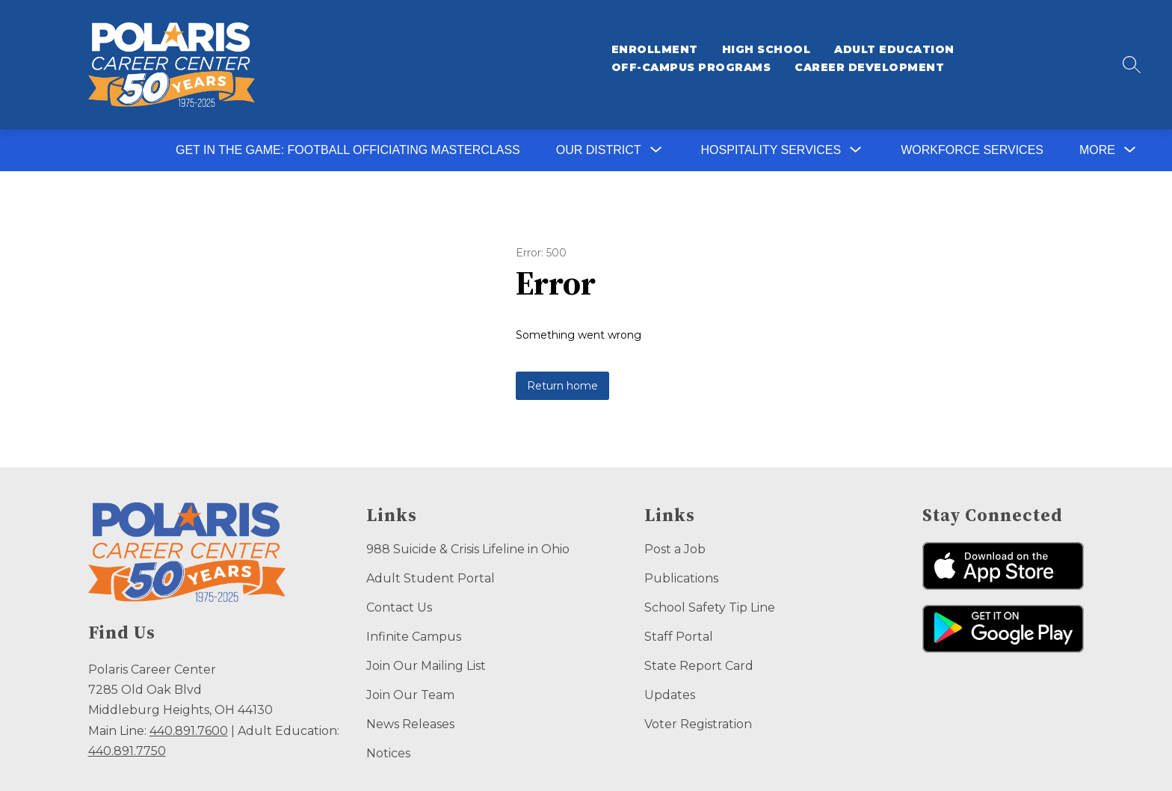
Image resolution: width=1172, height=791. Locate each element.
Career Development (869, 67)
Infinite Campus (413, 637)
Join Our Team (410, 695)
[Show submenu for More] (1097, 150)
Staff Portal (678, 637)
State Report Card (698, 666)
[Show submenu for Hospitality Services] (771, 150)
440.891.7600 (188, 731)
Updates (669, 695)
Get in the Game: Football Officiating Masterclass (348, 150)
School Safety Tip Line (709, 607)
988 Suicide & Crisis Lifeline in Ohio (468, 549)
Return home (562, 386)
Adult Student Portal (430, 578)
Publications (681, 578)
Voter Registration (698, 724)
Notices (388, 753)
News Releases (410, 724)
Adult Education (894, 49)
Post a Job (675, 549)
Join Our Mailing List (426, 666)
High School (766, 49)
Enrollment (654, 49)
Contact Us (399, 607)
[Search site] (1131, 64)
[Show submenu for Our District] (598, 150)
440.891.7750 (127, 751)
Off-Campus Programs (691, 67)
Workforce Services (972, 150)
